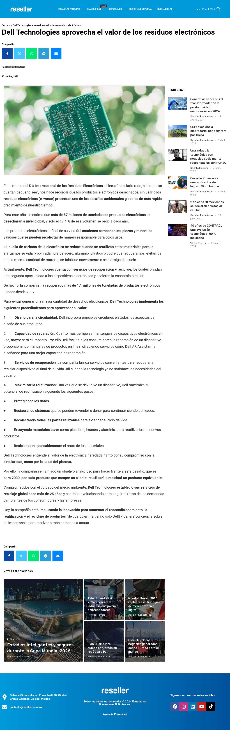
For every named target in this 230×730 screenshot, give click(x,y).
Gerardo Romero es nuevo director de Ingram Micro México (204, 182)
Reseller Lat (164, 9)
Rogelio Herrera (199, 167)
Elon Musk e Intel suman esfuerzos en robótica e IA (102, 647)
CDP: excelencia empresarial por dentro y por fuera (208, 131)
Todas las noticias (69, 9)
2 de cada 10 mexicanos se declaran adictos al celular (207, 206)
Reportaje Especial (140, 9)
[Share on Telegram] (43, 53)
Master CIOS (95, 7)
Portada (6, 25)
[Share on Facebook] (7, 53)
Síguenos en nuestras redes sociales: (192, 695)
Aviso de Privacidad (115, 714)
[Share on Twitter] (19, 53)
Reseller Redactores (201, 116)
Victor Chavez (198, 242)
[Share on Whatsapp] (31, 53)
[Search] (218, 9)
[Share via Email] (56, 53)
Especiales (115, 9)
